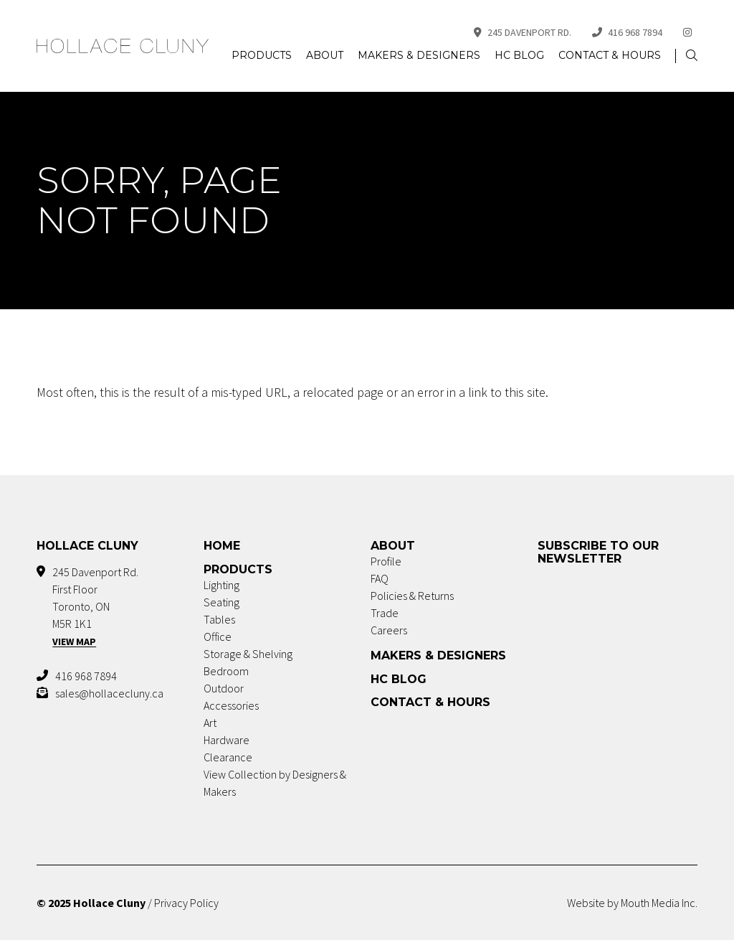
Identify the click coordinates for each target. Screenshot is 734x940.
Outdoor (224, 688)
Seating (221, 602)
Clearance (228, 757)
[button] (691, 55)
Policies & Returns (412, 595)
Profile (386, 561)
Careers (389, 630)
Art (210, 722)
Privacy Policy (186, 903)
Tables (219, 619)
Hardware (226, 740)
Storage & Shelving (248, 654)
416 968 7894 (627, 32)
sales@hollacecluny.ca (109, 693)
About (324, 55)
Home (222, 546)
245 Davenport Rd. (522, 32)
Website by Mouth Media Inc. (632, 903)
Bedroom (226, 671)
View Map (74, 641)
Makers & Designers (419, 55)
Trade (385, 613)
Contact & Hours (609, 55)
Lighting (221, 585)
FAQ (380, 578)
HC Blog (519, 55)
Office (218, 636)
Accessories (231, 705)
